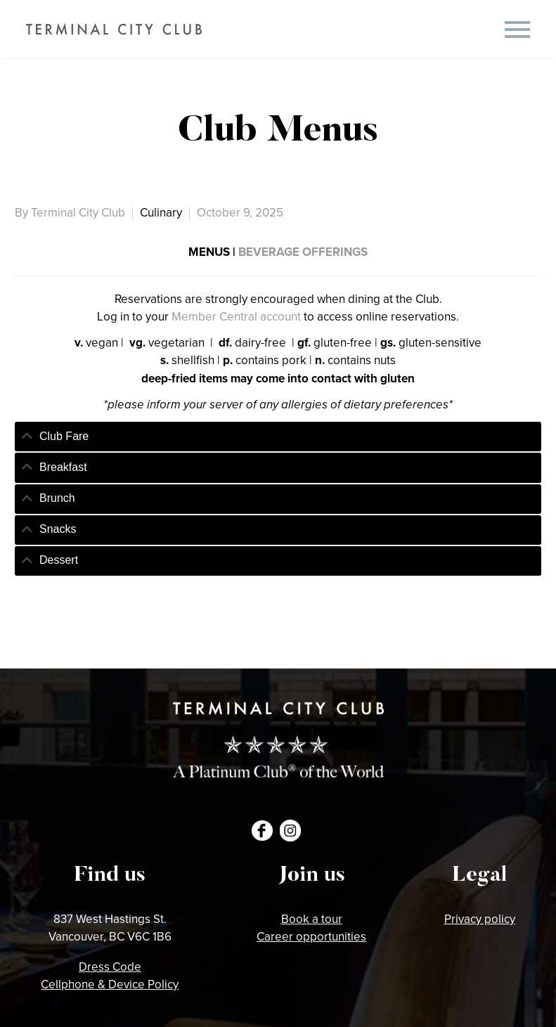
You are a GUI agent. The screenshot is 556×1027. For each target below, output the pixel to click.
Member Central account (236, 316)
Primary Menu (517, 29)
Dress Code (110, 966)
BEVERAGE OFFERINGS (303, 251)
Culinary (161, 212)
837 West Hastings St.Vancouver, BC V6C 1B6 (110, 927)
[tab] (278, 436)
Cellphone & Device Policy (110, 984)
